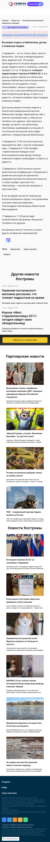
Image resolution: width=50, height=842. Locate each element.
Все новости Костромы (17, 27)
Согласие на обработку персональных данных (18, 825)
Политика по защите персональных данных (17, 827)
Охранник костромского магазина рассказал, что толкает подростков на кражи (23, 294)
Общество (15, 21)
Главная (5, 21)
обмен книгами (30, 249)
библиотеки (15, 249)
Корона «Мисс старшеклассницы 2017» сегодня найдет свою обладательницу (19, 318)
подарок (6, 254)
